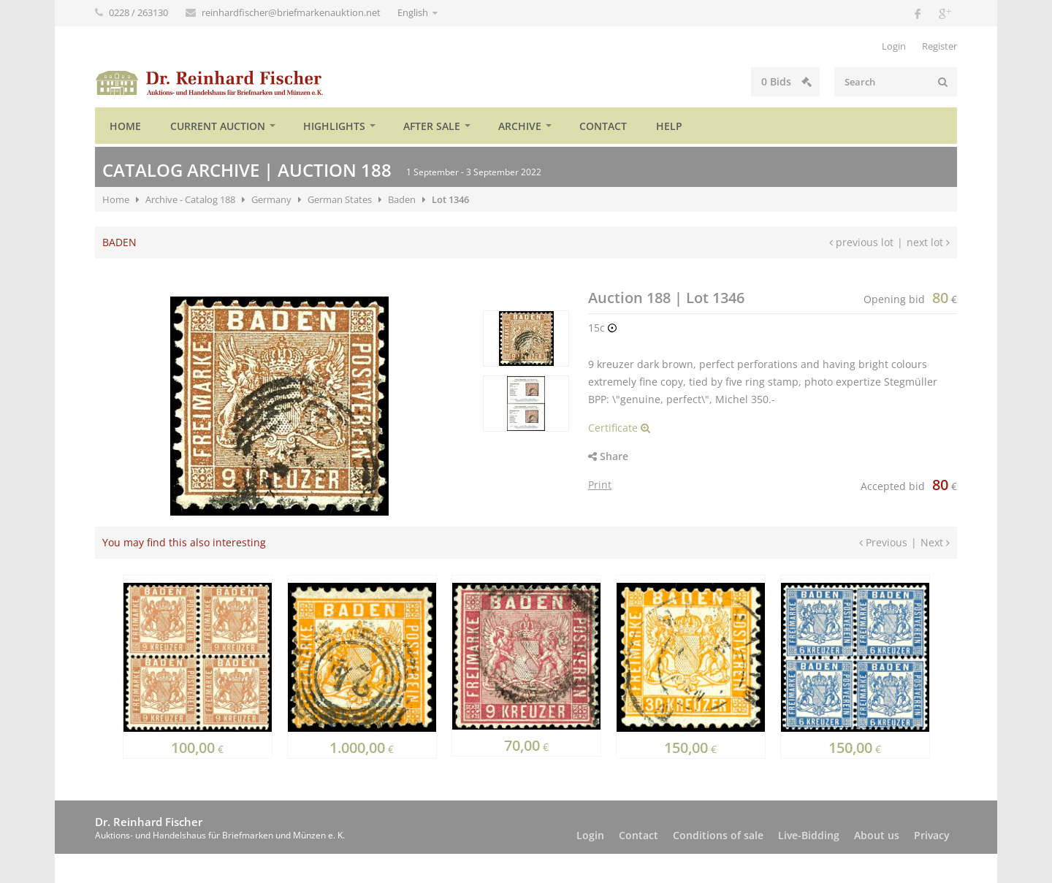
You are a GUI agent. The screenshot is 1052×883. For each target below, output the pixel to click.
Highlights (334, 126)
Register (939, 46)
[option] (526, 338)
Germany (271, 199)
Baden (402, 199)
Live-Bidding (808, 835)
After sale (431, 126)
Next (935, 542)
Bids (719, 81)
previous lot (861, 242)
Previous (883, 542)
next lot (928, 242)
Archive (519, 126)
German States (340, 199)
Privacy (932, 835)
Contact (603, 126)
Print (599, 485)
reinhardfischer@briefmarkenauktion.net (292, 12)
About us (876, 835)
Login (894, 46)
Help (669, 126)
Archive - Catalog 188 (190, 199)
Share (608, 456)
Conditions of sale (718, 835)
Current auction (217, 126)
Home (125, 126)
